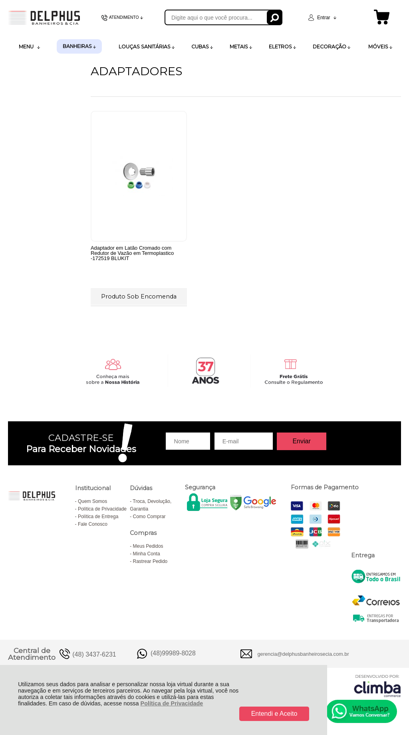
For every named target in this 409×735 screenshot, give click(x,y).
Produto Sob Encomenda (139, 296)
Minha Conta (146, 554)
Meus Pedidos (148, 546)
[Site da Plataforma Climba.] (377, 685)
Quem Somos (92, 501)
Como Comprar (149, 516)
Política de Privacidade (172, 703)
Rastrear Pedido (150, 561)
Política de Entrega (98, 516)
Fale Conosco (92, 524)
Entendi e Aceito (274, 713)
